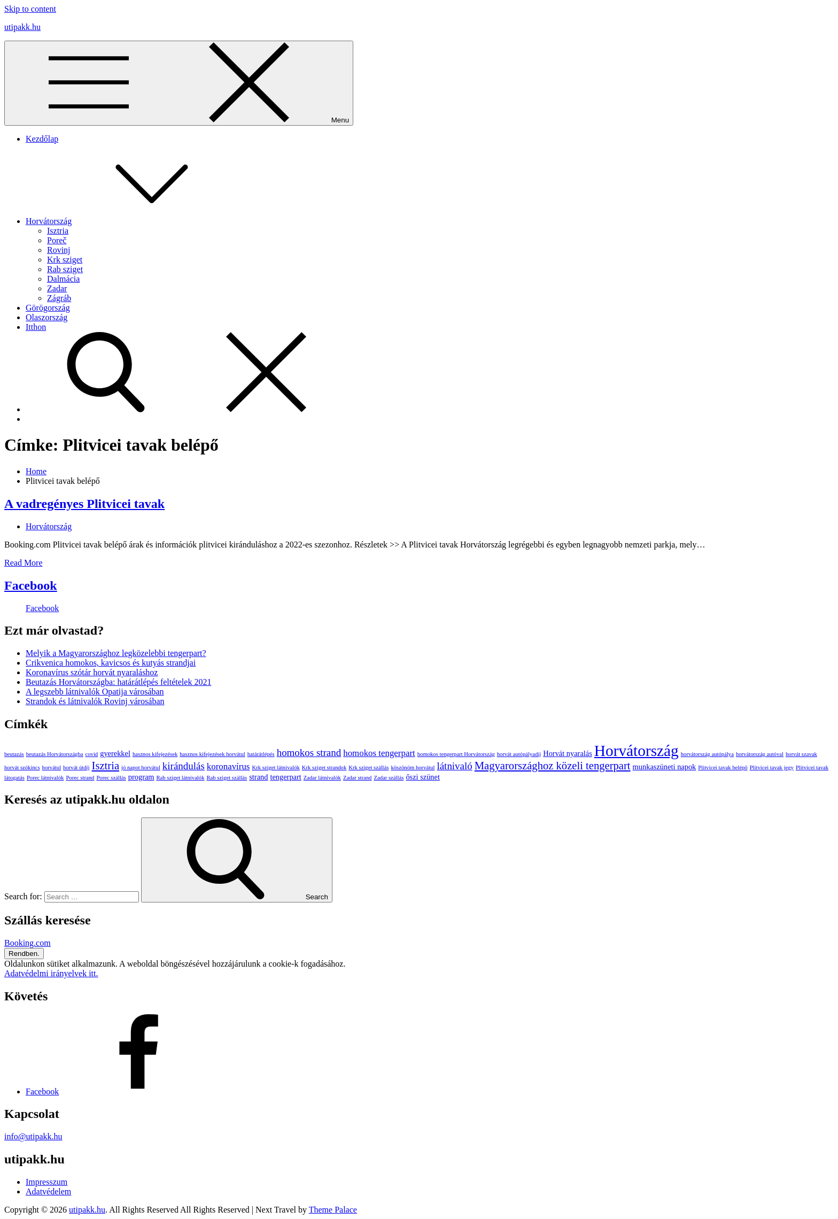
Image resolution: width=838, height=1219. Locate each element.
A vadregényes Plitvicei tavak (84, 504)
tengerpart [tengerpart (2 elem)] (285, 777)
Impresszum (46, 1181)
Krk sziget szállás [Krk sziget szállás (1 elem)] (368, 767)
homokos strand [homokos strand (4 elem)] (309, 752)
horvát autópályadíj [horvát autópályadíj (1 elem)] (519, 754)
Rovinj (59, 249)
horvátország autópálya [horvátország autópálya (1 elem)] (707, 754)
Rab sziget (65, 269)
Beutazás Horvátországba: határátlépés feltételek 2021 (118, 681)
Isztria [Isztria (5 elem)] (106, 765)
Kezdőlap (42, 138)
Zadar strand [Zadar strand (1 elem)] (357, 778)
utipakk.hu (22, 27)
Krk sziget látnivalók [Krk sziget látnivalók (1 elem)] (275, 767)
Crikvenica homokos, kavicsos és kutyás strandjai (111, 662)
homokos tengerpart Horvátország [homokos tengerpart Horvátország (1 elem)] (456, 754)
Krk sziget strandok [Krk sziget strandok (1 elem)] (324, 767)
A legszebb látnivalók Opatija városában (95, 691)
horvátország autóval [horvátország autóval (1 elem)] (759, 754)
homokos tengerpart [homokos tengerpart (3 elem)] (379, 753)
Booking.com (27, 942)
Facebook (30, 585)
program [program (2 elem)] (141, 777)
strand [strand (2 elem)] (258, 777)
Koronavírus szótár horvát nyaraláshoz (92, 672)
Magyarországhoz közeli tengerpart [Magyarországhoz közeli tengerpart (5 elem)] (553, 765)
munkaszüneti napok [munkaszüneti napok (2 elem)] (664, 766)
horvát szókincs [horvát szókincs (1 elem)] (22, 767)
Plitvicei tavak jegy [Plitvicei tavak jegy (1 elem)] (772, 767)
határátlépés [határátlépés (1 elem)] (261, 754)
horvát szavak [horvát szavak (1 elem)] (801, 754)
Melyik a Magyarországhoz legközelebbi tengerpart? (116, 653)
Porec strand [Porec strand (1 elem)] (80, 778)
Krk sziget (64, 259)
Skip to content (30, 8)
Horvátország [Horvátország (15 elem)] (636, 750)
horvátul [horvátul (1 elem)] (51, 767)
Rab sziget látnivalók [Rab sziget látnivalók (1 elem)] (181, 778)
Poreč (56, 240)
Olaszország (46, 317)
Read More (23, 562)
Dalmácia (63, 278)
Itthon (36, 326)
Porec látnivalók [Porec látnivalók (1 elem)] (45, 778)
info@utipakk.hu (33, 1136)
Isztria (57, 230)
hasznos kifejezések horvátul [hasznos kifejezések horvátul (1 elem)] (212, 754)
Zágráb (59, 298)
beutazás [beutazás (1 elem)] (14, 754)
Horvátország (129, 221)
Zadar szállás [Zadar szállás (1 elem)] (389, 778)
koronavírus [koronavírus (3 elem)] (228, 766)
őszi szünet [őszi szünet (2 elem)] (423, 777)
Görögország (48, 307)
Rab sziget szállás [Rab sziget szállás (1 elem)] (226, 778)
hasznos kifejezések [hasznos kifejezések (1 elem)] (155, 754)
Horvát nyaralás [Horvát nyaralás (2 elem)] (567, 753)
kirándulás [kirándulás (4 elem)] (183, 765)
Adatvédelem (48, 1191)
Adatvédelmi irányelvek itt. (51, 973)
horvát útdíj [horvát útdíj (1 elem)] (76, 767)
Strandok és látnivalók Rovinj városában (95, 701)
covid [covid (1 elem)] (92, 754)
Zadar (57, 288)
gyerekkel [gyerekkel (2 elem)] (115, 753)
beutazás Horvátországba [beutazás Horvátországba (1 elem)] (54, 754)
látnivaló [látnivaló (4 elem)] (454, 765)
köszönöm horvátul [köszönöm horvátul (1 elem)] (412, 767)
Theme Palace (333, 1209)
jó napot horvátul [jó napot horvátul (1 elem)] (140, 767)
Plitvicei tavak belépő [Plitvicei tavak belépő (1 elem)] (722, 767)
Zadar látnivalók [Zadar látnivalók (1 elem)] (322, 778)
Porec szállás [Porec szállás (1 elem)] (111, 778)
